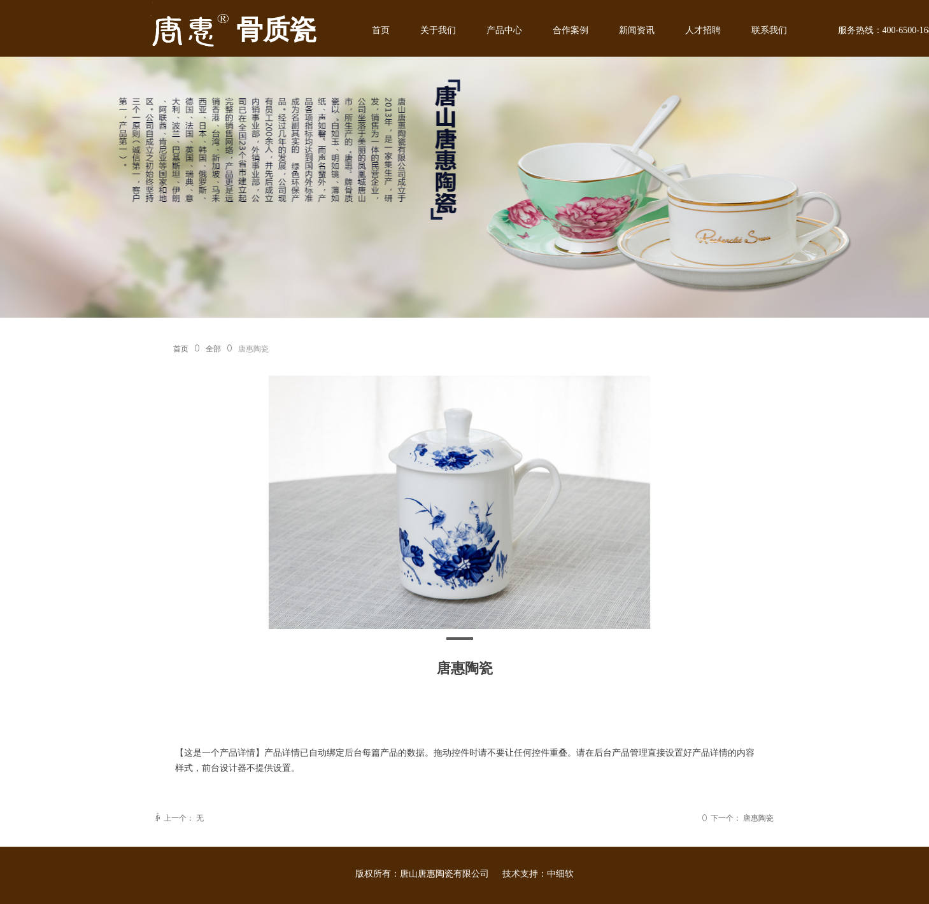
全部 (213, 348)
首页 (180, 348)
